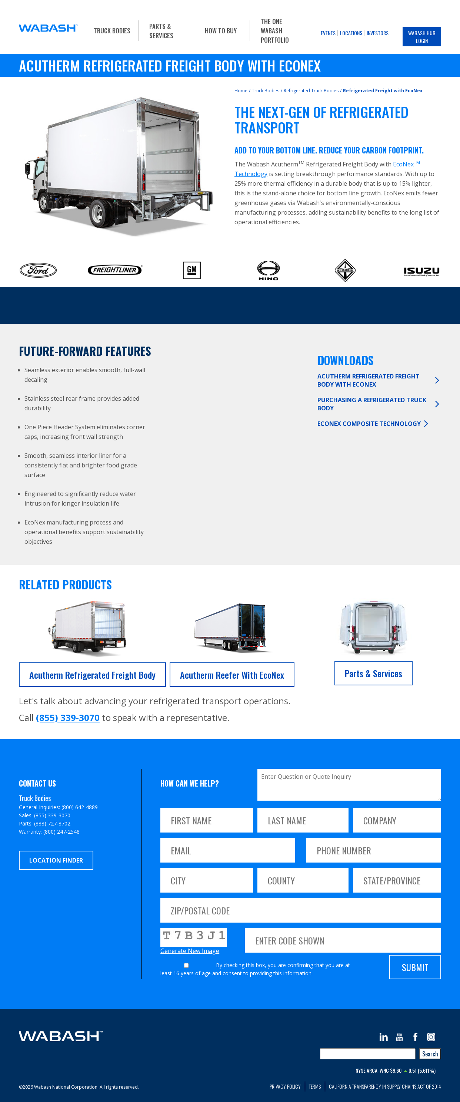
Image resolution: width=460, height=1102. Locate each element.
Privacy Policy (285, 1086)
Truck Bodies (112, 30)
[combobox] (368, 1053)
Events (328, 33)
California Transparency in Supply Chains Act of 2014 (385, 1086)
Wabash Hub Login (422, 36)
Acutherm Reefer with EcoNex (232, 674)
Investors (378, 33)
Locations (351, 33)
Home (240, 90)
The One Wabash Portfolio (275, 30)
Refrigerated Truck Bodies (311, 90)
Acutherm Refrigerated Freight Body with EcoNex (368, 380)
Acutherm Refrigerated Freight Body (92, 674)
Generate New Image (189, 951)
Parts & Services (161, 30)
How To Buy (221, 30)
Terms (315, 1086)
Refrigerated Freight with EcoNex (383, 90)
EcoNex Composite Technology (369, 424)
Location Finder (56, 860)
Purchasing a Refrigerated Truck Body (371, 404)
